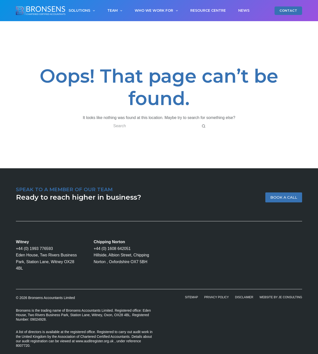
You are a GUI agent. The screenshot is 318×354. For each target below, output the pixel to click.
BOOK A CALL (283, 197)
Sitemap (191, 297)
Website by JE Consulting (280, 297)
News (243, 10)
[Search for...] (154, 126)
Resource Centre (208, 10)
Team (115, 11)
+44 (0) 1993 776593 (34, 248)
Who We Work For (157, 11)
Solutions (83, 11)
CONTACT (288, 10)
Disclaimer (244, 297)
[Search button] (204, 126)
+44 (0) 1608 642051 (112, 248)
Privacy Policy (216, 297)
